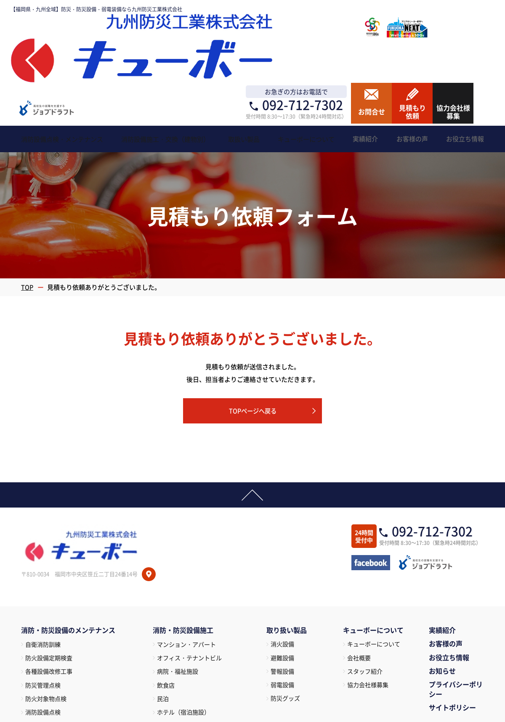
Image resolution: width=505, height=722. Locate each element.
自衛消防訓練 (43, 561)
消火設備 (282, 560)
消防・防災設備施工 (183, 547)
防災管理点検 (43, 602)
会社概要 (359, 574)
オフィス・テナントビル (189, 575)
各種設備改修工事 (48, 588)
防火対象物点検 (45, 616)
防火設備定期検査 (48, 575)
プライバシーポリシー (456, 606)
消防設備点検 (43, 630)
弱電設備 (282, 602)
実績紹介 (442, 547)
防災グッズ (285, 615)
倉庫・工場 (171, 658)
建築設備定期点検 (48, 644)
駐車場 (166, 686)
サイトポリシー (452, 624)
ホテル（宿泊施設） (183, 630)
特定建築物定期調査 (51, 658)
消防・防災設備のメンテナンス (68, 547)
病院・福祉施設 (177, 588)
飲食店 (166, 602)
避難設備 (282, 574)
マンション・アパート (186, 561)
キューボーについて (373, 560)
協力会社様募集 (367, 602)
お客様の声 (445, 560)
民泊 (163, 616)
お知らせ (442, 587)
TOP (27, 202)
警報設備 (282, 588)
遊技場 (166, 672)
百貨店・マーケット (183, 644)
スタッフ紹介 (365, 588)
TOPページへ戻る (252, 325)
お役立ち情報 (449, 574)
